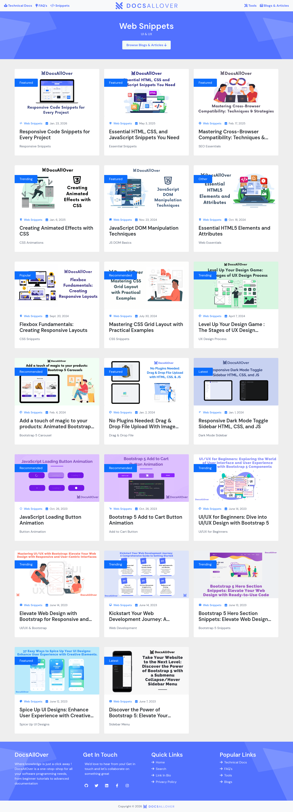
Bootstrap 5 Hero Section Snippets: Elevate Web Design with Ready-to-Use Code (233, 619)
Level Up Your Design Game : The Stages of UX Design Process (232, 330)
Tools (226, 775)
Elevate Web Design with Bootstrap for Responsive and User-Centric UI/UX (54, 619)
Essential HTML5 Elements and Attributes (234, 231)
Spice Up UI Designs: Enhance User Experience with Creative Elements (55, 716)
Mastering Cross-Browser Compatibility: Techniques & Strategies (232, 137)
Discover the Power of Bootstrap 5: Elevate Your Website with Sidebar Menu (141, 716)
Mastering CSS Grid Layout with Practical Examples (146, 327)
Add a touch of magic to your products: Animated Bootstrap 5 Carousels (55, 426)
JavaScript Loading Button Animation (50, 520)
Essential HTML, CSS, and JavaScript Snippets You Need (144, 134)
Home (158, 762)
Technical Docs (233, 762)
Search (158, 769)
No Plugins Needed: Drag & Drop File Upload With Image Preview (142, 426)
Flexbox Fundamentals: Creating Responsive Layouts (53, 327)
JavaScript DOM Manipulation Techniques (143, 231)
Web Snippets (31, 123)
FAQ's (226, 769)
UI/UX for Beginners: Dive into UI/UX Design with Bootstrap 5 (234, 520)
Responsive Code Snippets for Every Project (55, 134)
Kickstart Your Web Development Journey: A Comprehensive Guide (137, 619)
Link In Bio (161, 775)
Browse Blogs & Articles (146, 45)
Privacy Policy (164, 782)
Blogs (226, 782)
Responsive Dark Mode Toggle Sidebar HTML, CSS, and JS (233, 423)
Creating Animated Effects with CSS (56, 231)
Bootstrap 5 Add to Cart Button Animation (145, 520)
